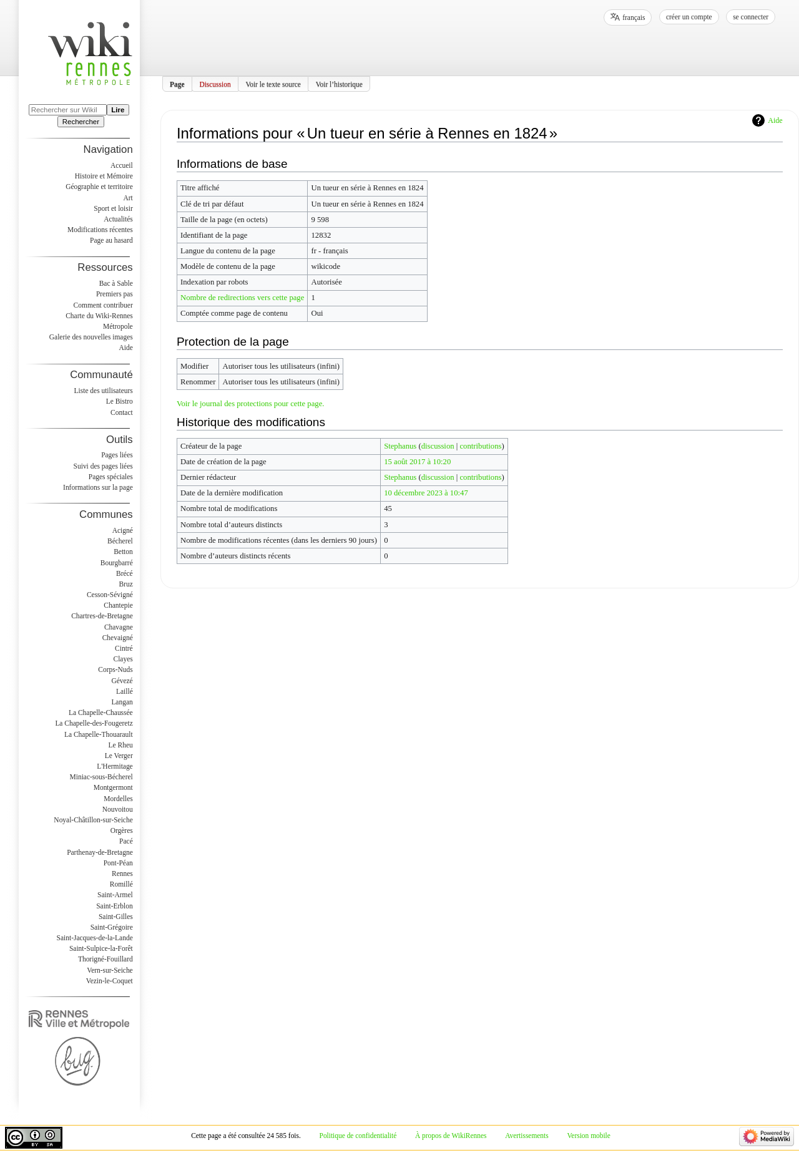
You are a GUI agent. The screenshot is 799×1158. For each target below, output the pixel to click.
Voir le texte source (273, 83)
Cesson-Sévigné (110, 594)
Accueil (121, 165)
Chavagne (118, 627)
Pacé (126, 841)
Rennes (122, 873)
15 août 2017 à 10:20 (417, 461)
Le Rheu (121, 745)
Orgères (121, 830)
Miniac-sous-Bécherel (101, 777)
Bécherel (120, 541)
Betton (123, 551)
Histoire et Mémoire (104, 176)
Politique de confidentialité (358, 1135)
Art (127, 198)
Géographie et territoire (99, 186)
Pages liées (117, 455)
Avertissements (527, 1135)
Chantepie (118, 605)
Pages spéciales (111, 476)
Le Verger (119, 755)
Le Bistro (119, 401)
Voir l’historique (339, 83)
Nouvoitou (117, 809)
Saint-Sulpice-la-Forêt (101, 948)
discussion (437, 446)
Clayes (123, 659)
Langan (121, 702)
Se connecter (750, 17)
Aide (775, 120)
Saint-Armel (115, 894)
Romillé (121, 884)
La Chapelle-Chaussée (101, 712)
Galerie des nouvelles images (91, 337)
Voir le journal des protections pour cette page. (251, 403)
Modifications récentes (100, 229)
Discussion (214, 83)
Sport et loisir (113, 208)
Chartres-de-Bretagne (102, 616)
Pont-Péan (118, 863)
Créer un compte (689, 17)
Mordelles (118, 798)
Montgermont (113, 787)
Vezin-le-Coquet (109, 981)
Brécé (124, 573)
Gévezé (121, 680)
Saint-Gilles (116, 916)
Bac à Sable (116, 283)
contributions (480, 446)
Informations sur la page (98, 487)
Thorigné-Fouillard (105, 959)
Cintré (124, 648)
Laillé (124, 691)
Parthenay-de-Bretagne (100, 852)
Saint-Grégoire (112, 927)
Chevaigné (117, 637)
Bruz (125, 584)
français (633, 17)
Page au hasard (111, 240)
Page (177, 83)
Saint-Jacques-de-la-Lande (95, 937)
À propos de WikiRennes (451, 1135)
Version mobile (588, 1135)
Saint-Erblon (114, 906)
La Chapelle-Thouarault (98, 734)
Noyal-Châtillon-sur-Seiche (93, 820)
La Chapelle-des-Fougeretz (93, 723)
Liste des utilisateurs (103, 390)
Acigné (122, 530)
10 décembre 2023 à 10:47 (426, 493)
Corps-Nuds (115, 669)
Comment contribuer (103, 305)
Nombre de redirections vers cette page (242, 297)
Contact (121, 412)
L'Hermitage (114, 766)
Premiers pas (114, 294)
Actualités (118, 219)
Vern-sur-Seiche (110, 970)
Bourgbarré (116, 563)
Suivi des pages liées (103, 466)
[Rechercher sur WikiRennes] (68, 109)
